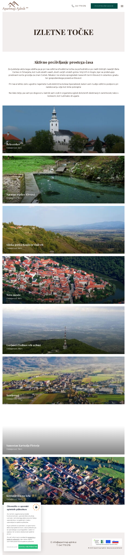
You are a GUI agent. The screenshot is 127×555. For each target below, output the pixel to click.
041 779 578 (79, 6)
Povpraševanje (104, 6)
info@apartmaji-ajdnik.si (64, 542)
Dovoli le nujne (12, 547)
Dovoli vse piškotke (28, 547)
